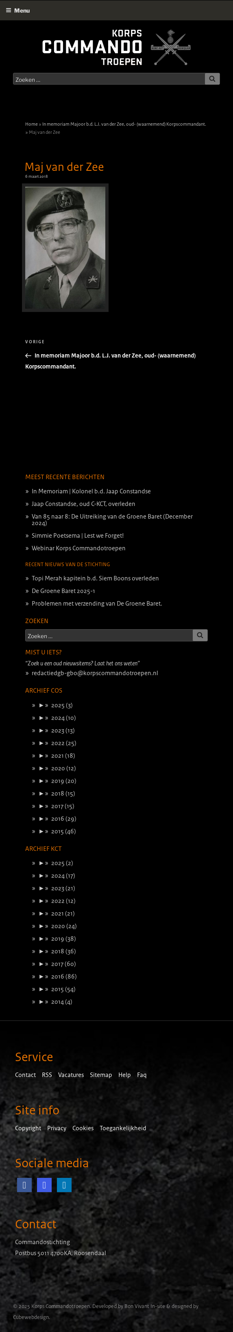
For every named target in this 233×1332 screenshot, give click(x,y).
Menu (18, 10)
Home (31, 124)
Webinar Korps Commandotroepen (79, 548)
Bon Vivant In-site (144, 1306)
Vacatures (71, 1075)
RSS (47, 1075)
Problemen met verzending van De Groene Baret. (97, 603)
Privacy (56, 1128)
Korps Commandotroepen (60, 1306)
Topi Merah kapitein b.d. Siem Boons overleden (95, 578)
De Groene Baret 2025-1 (63, 591)
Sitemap (101, 1075)
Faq (142, 1075)
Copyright (28, 1128)
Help (124, 1075)
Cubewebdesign (31, 1317)
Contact (25, 1075)
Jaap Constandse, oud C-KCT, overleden (83, 504)
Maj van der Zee (64, 167)
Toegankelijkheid (123, 1128)
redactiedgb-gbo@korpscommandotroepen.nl (95, 673)
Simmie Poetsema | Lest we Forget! (78, 535)
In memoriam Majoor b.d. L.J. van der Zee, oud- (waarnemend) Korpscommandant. (124, 124)
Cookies (83, 1128)
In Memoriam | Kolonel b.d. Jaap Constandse (91, 491)
